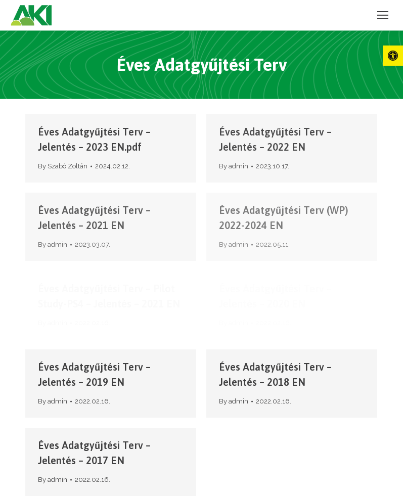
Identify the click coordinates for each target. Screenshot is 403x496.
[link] (393, 56)
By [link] (62, 166)
